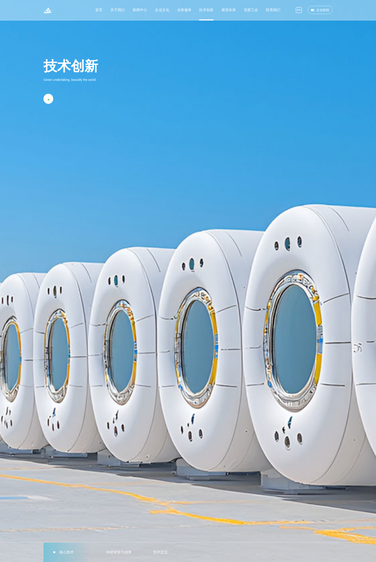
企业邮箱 (320, 8)
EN (299, 8)
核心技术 (65, 552)
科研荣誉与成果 (117, 552)
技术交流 (159, 552)
